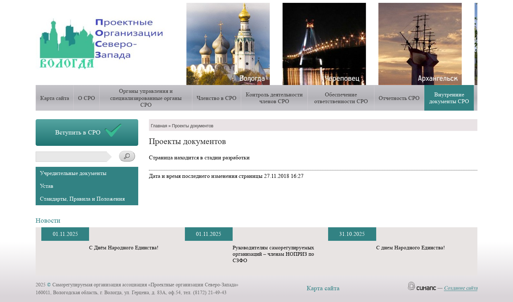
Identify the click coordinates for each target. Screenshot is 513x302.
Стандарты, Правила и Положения (82, 199)
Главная (159, 125)
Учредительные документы (73, 173)
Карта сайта (54, 98)
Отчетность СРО (399, 98)
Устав (46, 186)
